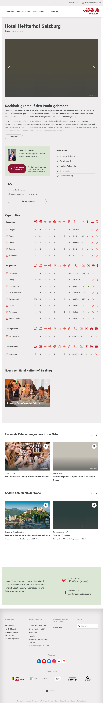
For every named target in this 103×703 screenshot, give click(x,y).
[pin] (45, 446)
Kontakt (32, 636)
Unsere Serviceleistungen (38, 625)
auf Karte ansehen (27, 201)
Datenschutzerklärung (62, 701)
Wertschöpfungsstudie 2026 (39, 646)
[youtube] (44, 661)
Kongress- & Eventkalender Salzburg (38, 641)
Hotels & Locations (11, 629)
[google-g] (64, 661)
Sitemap (73, 701)
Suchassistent (10, 625)
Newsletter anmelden (24, 701)
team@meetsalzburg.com (79, 594)
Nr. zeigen (84, 581)
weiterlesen (14, 137)
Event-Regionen (39, 11)
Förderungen (33, 632)
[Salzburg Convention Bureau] (91, 11)
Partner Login (81, 701)
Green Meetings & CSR (37, 629)
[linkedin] (39, 661)
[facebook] (49, 661)
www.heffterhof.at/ (18, 190)
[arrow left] (91, 435)
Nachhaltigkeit (68, 116)
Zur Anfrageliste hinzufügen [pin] (17, 169)
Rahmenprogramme (12, 639)
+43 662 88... (74, 581)
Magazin (55, 11)
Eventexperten (18, 581)
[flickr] (59, 661)
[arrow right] (96, 435)
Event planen (9, 11)
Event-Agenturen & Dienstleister (11, 634)
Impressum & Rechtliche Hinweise (43, 701)
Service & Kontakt (23, 11)
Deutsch (51, 691)
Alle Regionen (58, 627)
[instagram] (54, 661)
